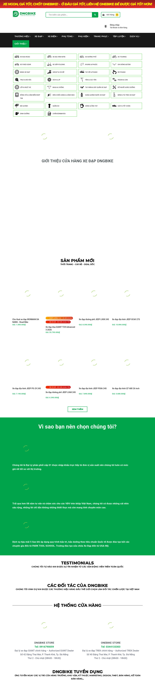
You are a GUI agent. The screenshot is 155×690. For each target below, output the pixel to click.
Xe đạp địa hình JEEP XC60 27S (126, 319)
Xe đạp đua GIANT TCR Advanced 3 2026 (60, 328)
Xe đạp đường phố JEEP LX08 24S (94, 319)
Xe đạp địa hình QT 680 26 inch (125, 388)
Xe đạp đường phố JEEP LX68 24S (61, 392)
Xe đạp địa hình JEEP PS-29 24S (26, 388)
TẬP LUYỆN (119, 36)
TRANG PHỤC (101, 36)
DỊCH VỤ (135, 36)
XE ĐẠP (39, 36)
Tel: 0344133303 (110, 646)
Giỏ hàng (110, 14)
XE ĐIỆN (53, 36)
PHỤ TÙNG (68, 36)
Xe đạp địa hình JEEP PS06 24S (93, 388)
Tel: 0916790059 (44, 646)
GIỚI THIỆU (21, 44)
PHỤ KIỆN (83, 36)
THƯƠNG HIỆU (23, 36)
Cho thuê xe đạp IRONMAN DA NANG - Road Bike (25, 320)
